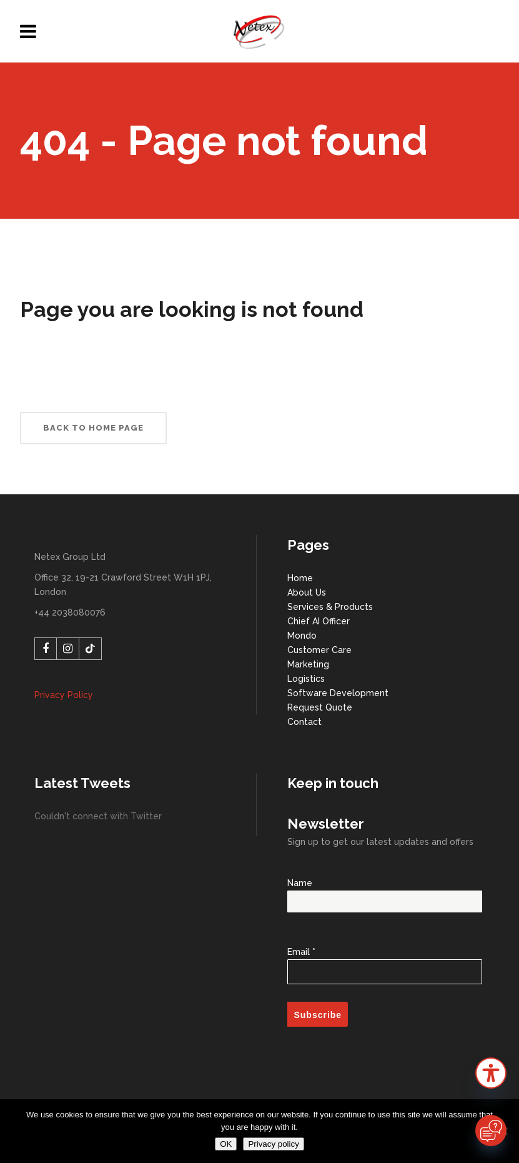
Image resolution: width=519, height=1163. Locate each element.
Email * (384, 959)
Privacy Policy (63, 695)
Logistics (306, 679)
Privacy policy (273, 1144)
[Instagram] (68, 648)
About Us (306, 592)
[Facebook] (45, 648)
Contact (304, 722)
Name (384, 892)
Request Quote (319, 707)
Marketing (308, 664)
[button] (491, 1075)
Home (300, 578)
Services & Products (330, 607)
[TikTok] (90, 648)
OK (226, 1144)
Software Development (337, 693)
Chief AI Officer (318, 621)
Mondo (302, 636)
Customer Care (319, 650)
